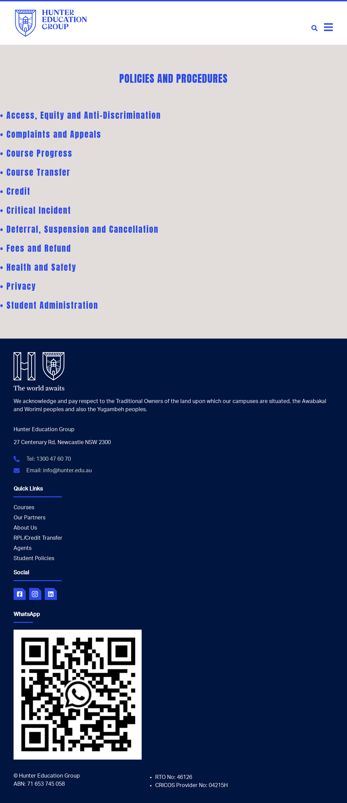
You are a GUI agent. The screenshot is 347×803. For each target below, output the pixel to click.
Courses (24, 507)
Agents (23, 548)
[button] (314, 28)
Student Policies (34, 558)
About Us (25, 528)
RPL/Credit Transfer (38, 538)
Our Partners (29, 517)
